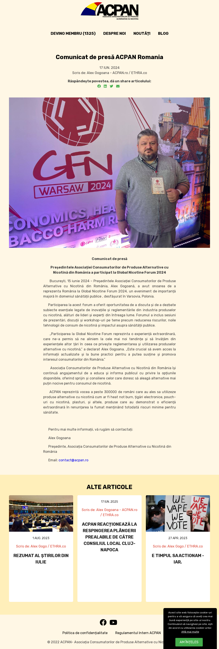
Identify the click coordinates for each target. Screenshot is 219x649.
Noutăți (141, 33)
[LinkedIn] (105, 86)
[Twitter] (111, 86)
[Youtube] (113, 624)
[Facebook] (99, 86)
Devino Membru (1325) (73, 33)
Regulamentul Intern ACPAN (138, 633)
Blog (163, 33)
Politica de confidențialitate (85, 633)
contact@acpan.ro (73, 460)
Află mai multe (190, 631)
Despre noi (114, 33)
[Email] (118, 86)
